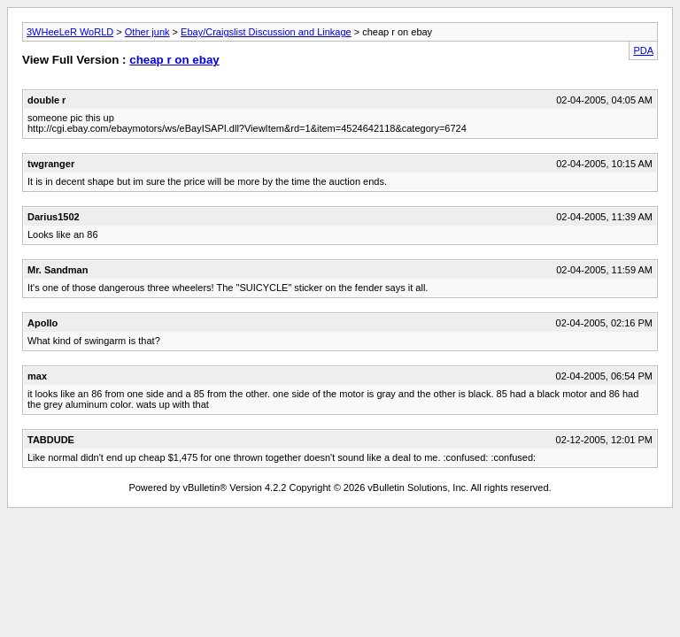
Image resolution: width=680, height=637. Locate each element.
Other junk (147, 32)
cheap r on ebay (174, 59)
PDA (643, 50)
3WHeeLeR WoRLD (70, 32)
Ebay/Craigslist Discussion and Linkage (266, 32)
